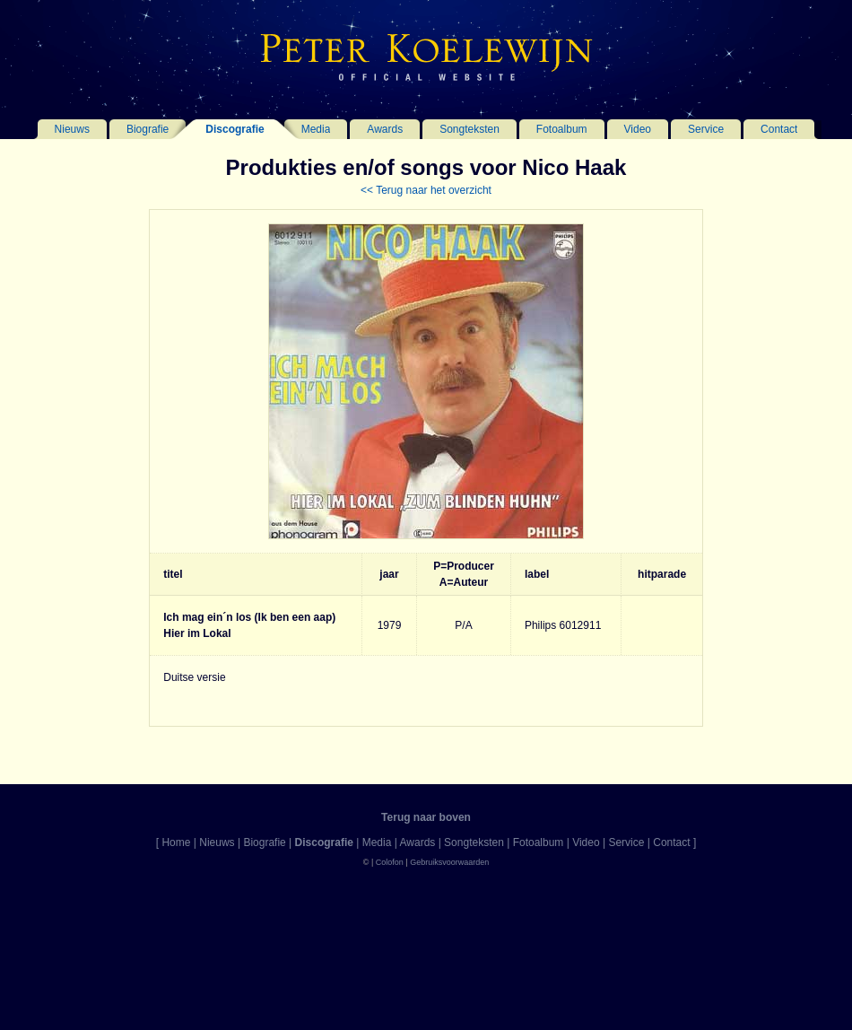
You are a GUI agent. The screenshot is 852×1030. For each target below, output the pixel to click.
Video (637, 129)
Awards (385, 129)
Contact (779, 129)
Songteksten (469, 129)
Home (175, 842)
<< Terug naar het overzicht (426, 190)
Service (706, 129)
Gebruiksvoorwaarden (449, 862)
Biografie (147, 129)
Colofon (390, 862)
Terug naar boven (426, 817)
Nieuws (72, 129)
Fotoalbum (561, 129)
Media (316, 129)
